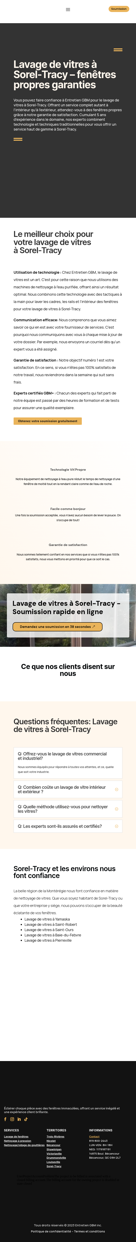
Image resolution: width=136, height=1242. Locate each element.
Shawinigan (54, 1149)
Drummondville (56, 1157)
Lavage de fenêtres (16, 1136)
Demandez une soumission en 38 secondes (55, 626)
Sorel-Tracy (54, 1166)
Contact (94, 1136)
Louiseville (53, 1162)
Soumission (119, 9)
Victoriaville (54, 1153)
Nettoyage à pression (17, 1140)
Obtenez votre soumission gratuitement (47, 421)
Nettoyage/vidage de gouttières (24, 1145)
